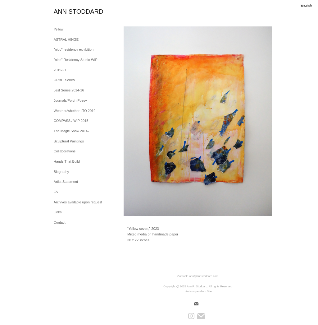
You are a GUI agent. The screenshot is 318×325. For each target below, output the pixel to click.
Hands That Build (67, 161)
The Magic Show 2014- (71, 131)
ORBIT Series (64, 80)
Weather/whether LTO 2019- (75, 111)
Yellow (58, 29)
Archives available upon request (78, 202)
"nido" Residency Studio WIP (76, 60)
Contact (60, 222)
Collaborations (64, 151)
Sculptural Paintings (69, 141)
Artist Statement (66, 181)
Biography (61, 172)
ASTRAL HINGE (66, 39)
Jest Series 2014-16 (69, 90)
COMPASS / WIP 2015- (71, 121)
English (306, 5)
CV (56, 192)
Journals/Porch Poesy (70, 100)
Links (58, 212)
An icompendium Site (198, 291)
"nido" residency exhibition (73, 49)
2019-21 (60, 70)
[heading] (69, 12)
